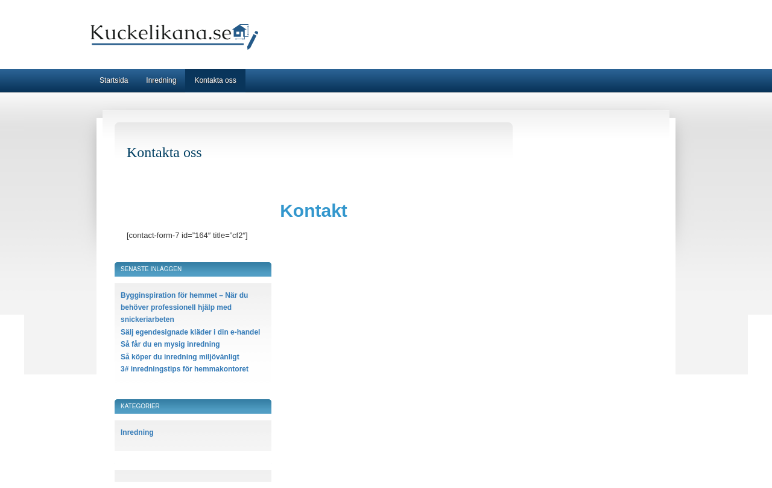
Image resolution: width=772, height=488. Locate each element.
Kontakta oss (215, 80)
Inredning (161, 80)
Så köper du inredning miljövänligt (180, 357)
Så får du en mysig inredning (170, 344)
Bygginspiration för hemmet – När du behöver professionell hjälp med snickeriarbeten (184, 307)
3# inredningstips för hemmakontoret (184, 369)
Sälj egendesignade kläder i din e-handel (190, 332)
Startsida (114, 80)
